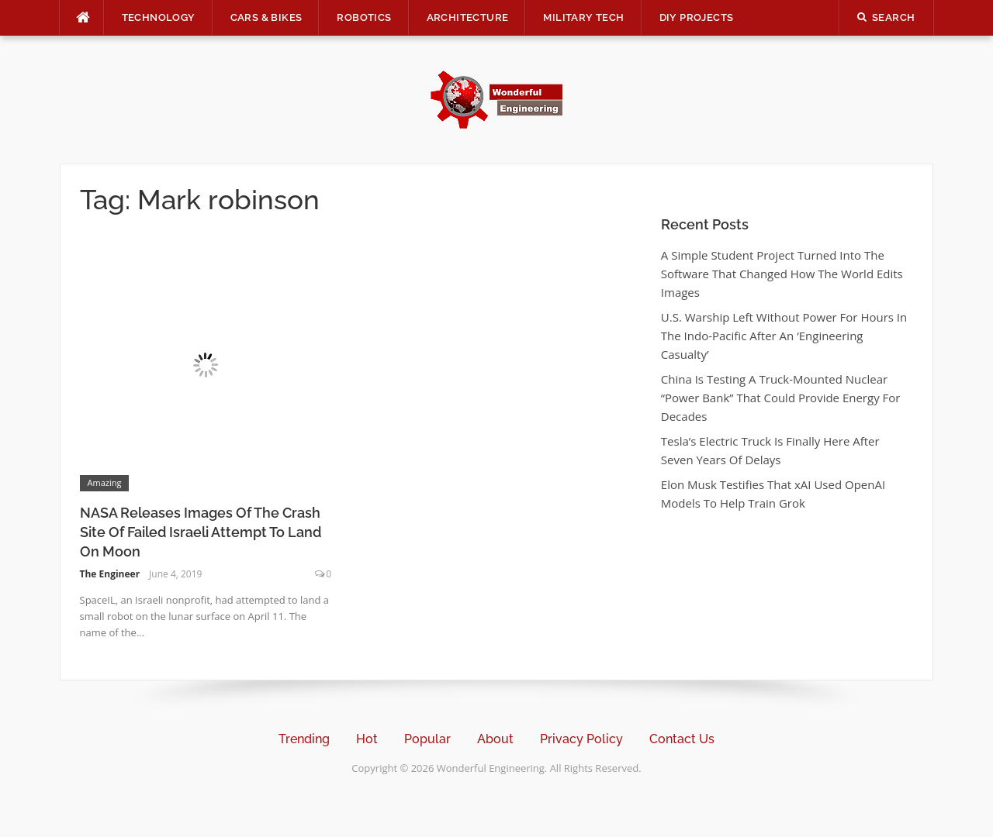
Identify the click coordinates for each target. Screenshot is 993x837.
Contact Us (681, 739)
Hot (367, 739)
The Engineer (110, 573)
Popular (427, 739)
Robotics (364, 17)
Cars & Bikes (266, 17)
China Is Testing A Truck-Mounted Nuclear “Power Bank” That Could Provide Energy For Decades (781, 397)
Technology (158, 17)
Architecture (468, 17)
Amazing (105, 482)
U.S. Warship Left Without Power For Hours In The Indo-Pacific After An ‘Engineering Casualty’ (784, 335)
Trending (304, 739)
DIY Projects (696, 17)
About (495, 739)
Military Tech (583, 17)
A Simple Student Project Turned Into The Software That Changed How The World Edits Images (782, 273)
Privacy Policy (581, 739)
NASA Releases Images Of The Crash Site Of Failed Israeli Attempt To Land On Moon (200, 532)
